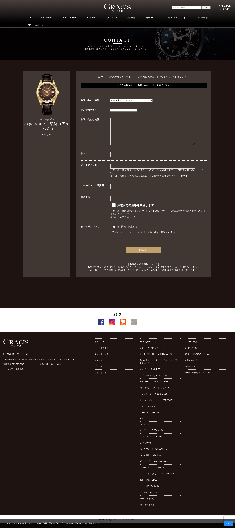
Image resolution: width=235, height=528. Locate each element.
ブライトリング (102, 359)
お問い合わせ (202, 18)
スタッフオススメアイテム (197, 359)
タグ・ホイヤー (102, 353)
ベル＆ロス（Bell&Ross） (151, 460)
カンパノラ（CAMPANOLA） (153, 472)
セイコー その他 (147, 510)
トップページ (101, 346)
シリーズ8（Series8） (150, 491)
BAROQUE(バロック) (149, 346)
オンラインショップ (174, 18)
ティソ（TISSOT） (148, 411)
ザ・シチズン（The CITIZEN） (154, 466)
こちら (148, 237)
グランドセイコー (103, 371)
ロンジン (99, 365)
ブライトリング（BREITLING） (154, 353)
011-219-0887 (18, 369)
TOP (29, 17)
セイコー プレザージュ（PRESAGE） (157, 405)
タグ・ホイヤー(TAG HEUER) (153, 380)
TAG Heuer (91, 17)
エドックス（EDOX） (150, 485)
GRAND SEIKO (69, 17)
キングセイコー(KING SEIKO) (153, 399)
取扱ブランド (111, 18)
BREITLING (46, 17)
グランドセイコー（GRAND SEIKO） (157, 359)
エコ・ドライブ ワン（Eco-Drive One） (158, 479)
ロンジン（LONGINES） (151, 374)
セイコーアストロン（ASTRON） (155, 386)
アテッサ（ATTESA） (150, 497)
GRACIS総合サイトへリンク (198, 377)
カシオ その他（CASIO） (151, 441)
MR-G (142, 423)
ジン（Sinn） (146, 447)
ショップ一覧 (191, 353)
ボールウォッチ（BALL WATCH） (155, 454)
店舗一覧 (131, 18)
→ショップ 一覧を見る (13, 374)
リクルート (150, 18)
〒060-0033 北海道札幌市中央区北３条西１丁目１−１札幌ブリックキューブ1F (38, 364)
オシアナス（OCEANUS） (152, 435)
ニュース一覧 (191, 346)
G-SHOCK (144, 429)
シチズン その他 (147, 503)
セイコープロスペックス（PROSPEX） (158, 393)
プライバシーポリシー (73, 523)
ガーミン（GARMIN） (150, 417)
